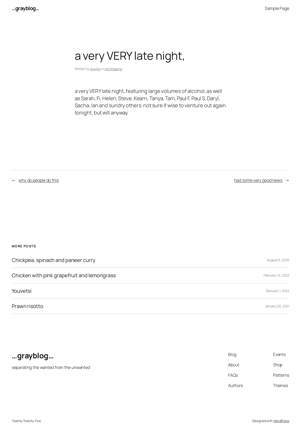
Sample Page (277, 8)
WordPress (281, 421)
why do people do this (39, 180)
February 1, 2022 (277, 291)
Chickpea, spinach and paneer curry (53, 260)
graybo (95, 69)
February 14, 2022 (276, 275)
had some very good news (258, 180)
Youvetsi (22, 291)
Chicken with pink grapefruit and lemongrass (64, 275)
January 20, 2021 (277, 306)
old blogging (113, 69)
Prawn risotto (27, 306)
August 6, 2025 (278, 260)
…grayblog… (25, 8)
